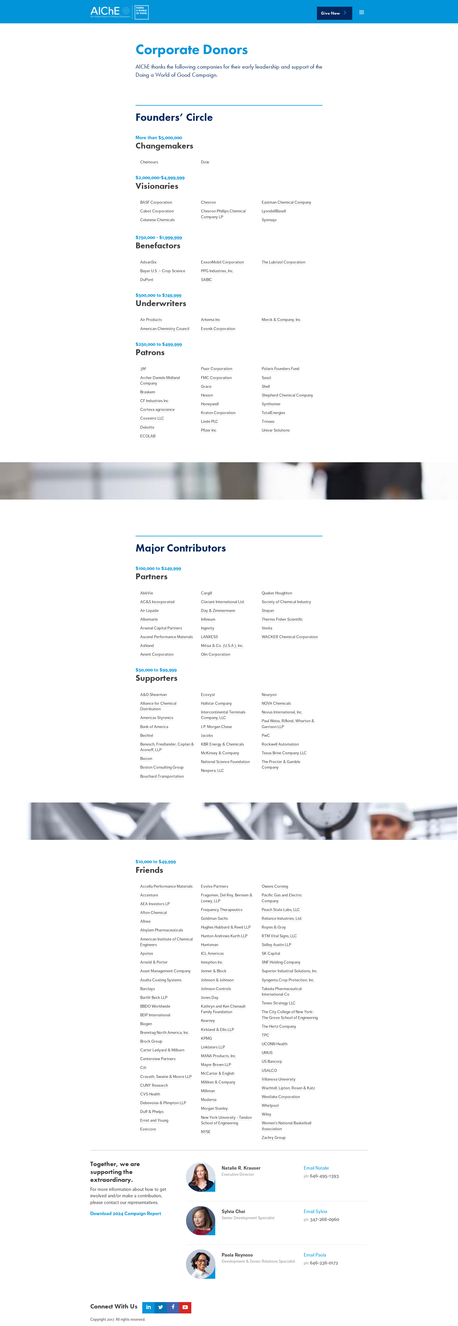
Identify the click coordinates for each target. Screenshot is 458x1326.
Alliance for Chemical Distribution (158, 706)
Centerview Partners (158, 1058)
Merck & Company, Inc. (281, 319)
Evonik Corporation (218, 328)
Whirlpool (270, 1105)
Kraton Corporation (218, 412)
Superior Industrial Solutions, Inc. (290, 971)
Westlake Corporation (281, 1096)
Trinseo (268, 421)
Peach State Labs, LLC (281, 909)
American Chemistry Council (164, 328)
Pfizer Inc (208, 430)
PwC (266, 735)
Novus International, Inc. (282, 712)
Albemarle (149, 619)
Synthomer (271, 404)
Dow (205, 162)
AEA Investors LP (155, 903)
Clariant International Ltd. (223, 601)
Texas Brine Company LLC (284, 753)
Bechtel (146, 735)
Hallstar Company (216, 703)
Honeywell (210, 404)
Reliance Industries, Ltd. (282, 918)
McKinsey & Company (220, 753)
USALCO (269, 1070)
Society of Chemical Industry (286, 601)
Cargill (206, 593)
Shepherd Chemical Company (287, 395)
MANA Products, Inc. (218, 1055)
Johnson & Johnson (217, 980)
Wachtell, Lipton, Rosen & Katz (288, 1088)
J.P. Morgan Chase (216, 726)
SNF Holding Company (281, 962)
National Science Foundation (225, 761)
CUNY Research (154, 1085)
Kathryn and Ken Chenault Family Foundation (223, 1009)
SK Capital (271, 953)
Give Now (334, 13)
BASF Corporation (156, 202)
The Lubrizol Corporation (283, 262)
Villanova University (279, 1079)
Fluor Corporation (216, 368)
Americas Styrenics (156, 717)
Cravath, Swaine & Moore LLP (166, 1076)
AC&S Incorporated (157, 601)
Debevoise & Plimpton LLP (163, 1102)
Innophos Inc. (212, 962)
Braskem (147, 392)
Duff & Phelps (152, 1111)
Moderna (208, 1099)
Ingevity (207, 628)
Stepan (268, 610)
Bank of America (154, 726)
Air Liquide (149, 610)
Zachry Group (274, 1137)
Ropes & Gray (274, 927)
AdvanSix (148, 262)
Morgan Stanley (214, 1108)
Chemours (149, 162)
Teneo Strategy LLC (279, 1003)
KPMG (206, 1038)
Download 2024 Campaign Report (125, 1214)
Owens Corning (275, 886)
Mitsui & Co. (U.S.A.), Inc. (222, 645)
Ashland (147, 645)
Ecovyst (208, 694)
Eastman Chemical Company (286, 202)
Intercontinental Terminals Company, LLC (223, 715)
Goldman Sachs (214, 918)
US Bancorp (272, 1061)
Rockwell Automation (280, 744)
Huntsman (209, 944)
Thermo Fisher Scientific (282, 619)
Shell (266, 386)
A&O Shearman (153, 694)
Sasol (266, 377)
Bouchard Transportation (162, 776)
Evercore (148, 1129)
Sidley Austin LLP (276, 944)
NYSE (206, 1131)
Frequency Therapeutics (221, 909)
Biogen (146, 1023)
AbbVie (146, 593)
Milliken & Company (218, 1082)
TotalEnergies (273, 412)
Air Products (151, 319)
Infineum (208, 619)
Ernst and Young (154, 1120)
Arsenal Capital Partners (161, 628)
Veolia (267, 628)
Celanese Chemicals (157, 219)
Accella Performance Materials (166, 886)
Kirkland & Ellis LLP (217, 1029)
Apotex (146, 953)
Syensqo (269, 219)
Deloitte (147, 427)
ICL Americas (212, 953)
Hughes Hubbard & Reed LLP (226, 927)
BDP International (155, 1015)
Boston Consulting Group (162, 767)
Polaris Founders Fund (280, 368)
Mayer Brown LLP (216, 1064)
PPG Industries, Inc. (217, 270)
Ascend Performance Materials (166, 636)
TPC (265, 1035)
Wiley (266, 1114)
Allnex (145, 921)
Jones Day (209, 997)
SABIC (206, 279)
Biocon (146, 758)
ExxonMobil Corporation (222, 262)
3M (143, 368)
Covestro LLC (152, 418)
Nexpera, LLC (212, 770)
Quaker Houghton (277, 593)
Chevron (208, 202)
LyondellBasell (274, 211)
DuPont (146, 279)
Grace (206, 386)
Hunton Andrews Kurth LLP (224, 936)
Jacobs (207, 735)
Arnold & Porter (154, 962)
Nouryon (269, 694)
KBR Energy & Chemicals (222, 744)
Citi (143, 1067)
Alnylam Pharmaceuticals (161, 930)
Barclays (147, 988)
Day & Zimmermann (218, 610)
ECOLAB (147, 436)
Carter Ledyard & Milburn (162, 1050)
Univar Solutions (276, 430)
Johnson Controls (216, 988)
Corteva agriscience (157, 409)
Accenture (149, 895)
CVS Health (150, 1094)
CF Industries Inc (154, 400)
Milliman (208, 1090)
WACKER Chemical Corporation (290, 636)
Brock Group (151, 1041)
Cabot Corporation (157, 211)
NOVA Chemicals (276, 703)
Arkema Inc (210, 319)
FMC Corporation (216, 377)
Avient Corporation (157, 654)
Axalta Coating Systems (160, 980)
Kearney (208, 1020)
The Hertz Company (279, 1026)
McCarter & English (217, 1073)
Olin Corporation (215, 654)
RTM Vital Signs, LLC (279, 936)
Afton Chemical (153, 912)
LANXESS (209, 636)
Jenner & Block (213, 971)
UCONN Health (274, 1043)
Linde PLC (209, 421)
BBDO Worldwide (155, 1006)
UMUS (267, 1052)
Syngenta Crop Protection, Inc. (288, 980)
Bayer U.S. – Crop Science (162, 270)
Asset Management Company (165, 971)
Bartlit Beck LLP (153, 997)
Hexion (207, 395)
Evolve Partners (214, 886)
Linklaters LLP (213, 1047)
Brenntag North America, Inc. (164, 1032)
